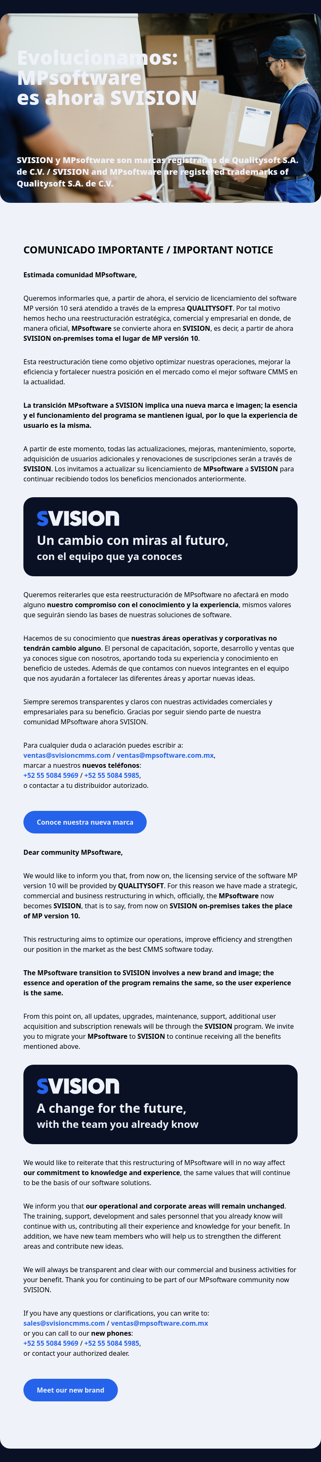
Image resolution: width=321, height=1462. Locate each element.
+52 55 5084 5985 (111, 775)
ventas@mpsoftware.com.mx (165, 755)
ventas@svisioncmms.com (67, 755)
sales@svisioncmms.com (64, 1323)
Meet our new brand (70, 1390)
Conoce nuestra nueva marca (85, 822)
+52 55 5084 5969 (50, 775)
